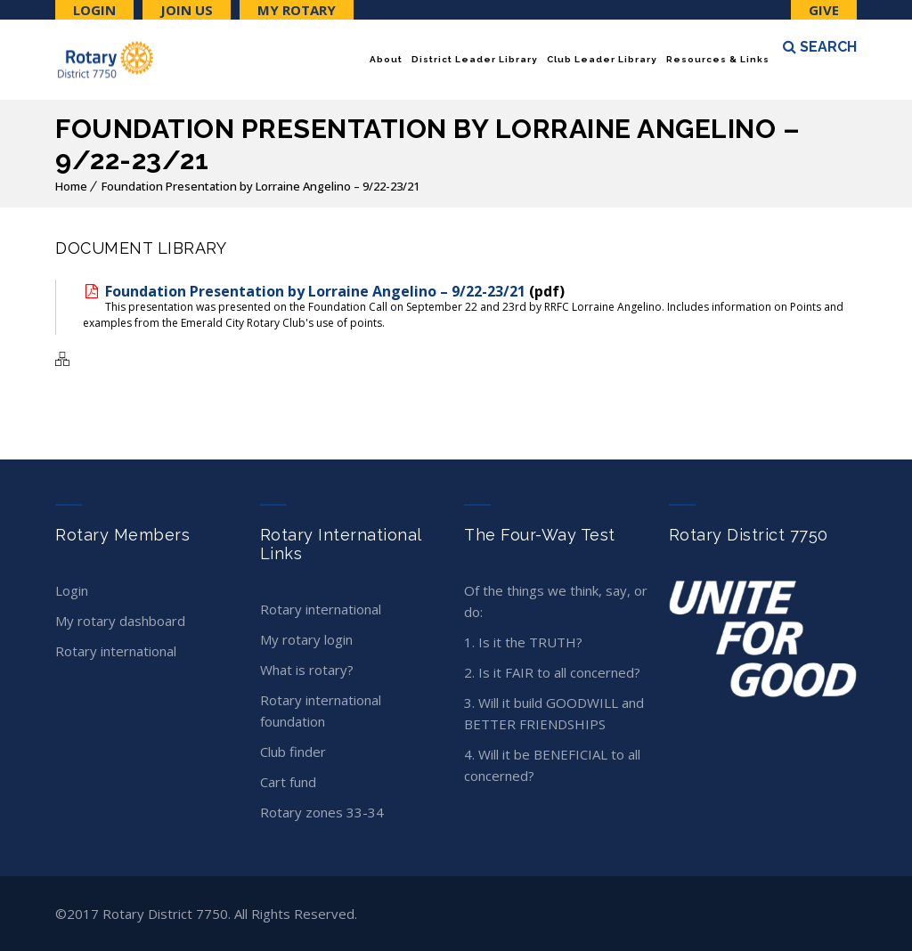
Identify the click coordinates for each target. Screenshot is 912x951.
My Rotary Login (306, 639)
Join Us (186, 10)
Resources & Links (718, 59)
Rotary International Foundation (320, 710)
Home (71, 186)
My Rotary (296, 10)
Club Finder (293, 751)
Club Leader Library (602, 59)
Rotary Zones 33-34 (322, 812)
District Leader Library (474, 59)
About (386, 59)
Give (824, 10)
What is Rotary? (307, 670)
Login (94, 10)
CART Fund (288, 782)
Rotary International (115, 651)
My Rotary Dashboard (120, 621)
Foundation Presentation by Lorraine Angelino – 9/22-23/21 (260, 186)
